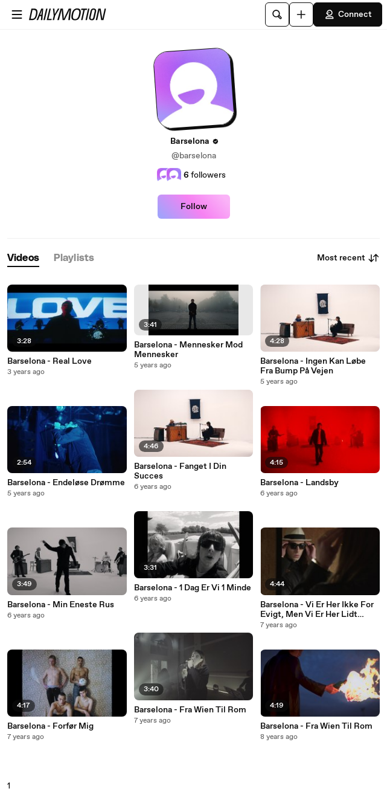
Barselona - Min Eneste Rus (60, 605)
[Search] (277, 14)
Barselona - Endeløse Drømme (66, 483)
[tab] (23, 258)
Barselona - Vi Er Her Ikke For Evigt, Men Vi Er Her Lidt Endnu (317, 609)
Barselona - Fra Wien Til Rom (190, 710)
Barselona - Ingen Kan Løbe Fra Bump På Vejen (313, 366)
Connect (348, 14)
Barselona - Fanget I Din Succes (180, 471)
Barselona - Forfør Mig (50, 726)
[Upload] (301, 14)
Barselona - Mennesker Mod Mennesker (188, 350)
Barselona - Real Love (49, 361)
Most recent (348, 258)
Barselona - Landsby (299, 483)
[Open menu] (17, 14)
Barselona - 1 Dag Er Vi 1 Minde (192, 588)
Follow (194, 206)
